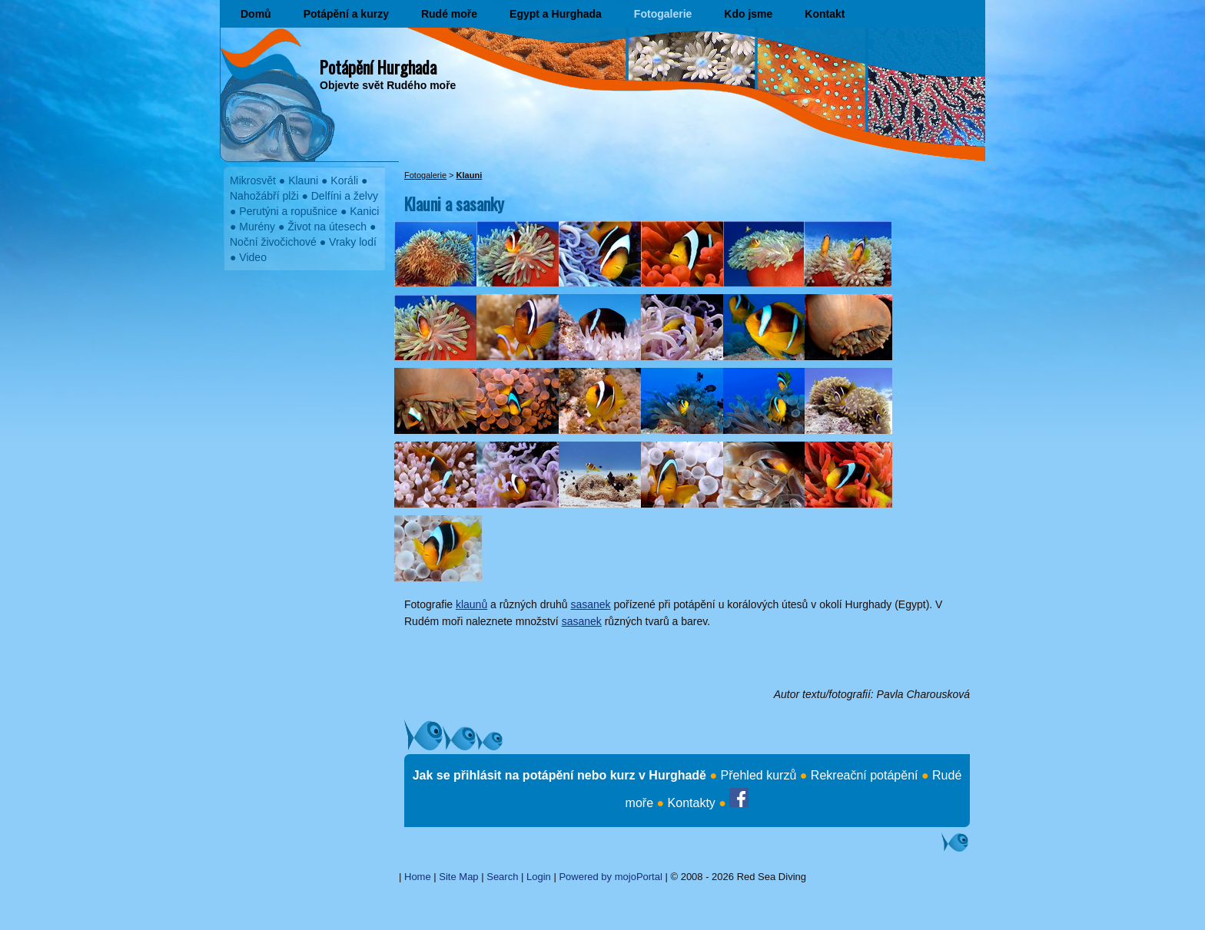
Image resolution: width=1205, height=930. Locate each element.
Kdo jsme (748, 14)
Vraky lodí (353, 242)
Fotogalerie (663, 14)
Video (253, 257)
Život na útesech (327, 226)
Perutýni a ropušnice (288, 211)
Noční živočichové (273, 242)
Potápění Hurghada (378, 67)
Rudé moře (449, 14)
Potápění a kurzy (346, 14)
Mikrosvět (253, 180)
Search (502, 876)
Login (538, 876)
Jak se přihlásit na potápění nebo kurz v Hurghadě (559, 775)
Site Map (458, 876)
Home (417, 876)
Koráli (344, 180)
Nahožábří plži (264, 196)
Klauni (303, 180)
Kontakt (825, 14)
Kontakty (691, 802)
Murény (257, 226)
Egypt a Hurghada (556, 14)
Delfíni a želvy (344, 196)
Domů (256, 14)
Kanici (364, 211)
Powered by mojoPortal (610, 876)
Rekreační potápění (864, 775)
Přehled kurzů (759, 775)
